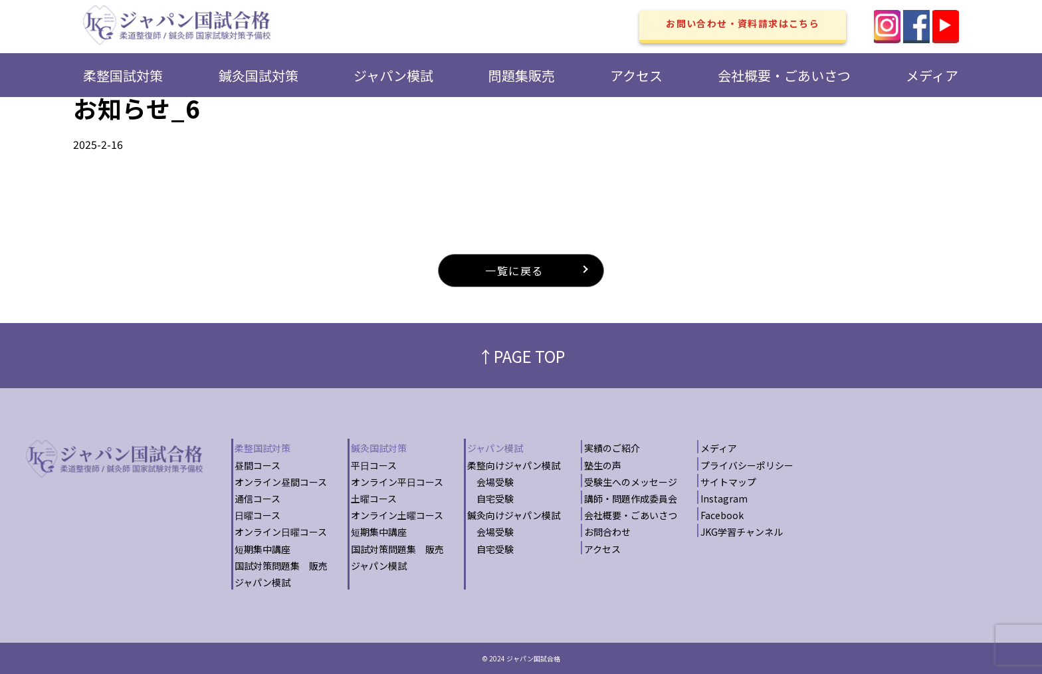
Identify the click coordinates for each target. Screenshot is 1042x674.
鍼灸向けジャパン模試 (513, 515)
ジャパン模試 (393, 75)
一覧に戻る (514, 271)
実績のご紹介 (612, 448)
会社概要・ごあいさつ (784, 75)
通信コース (257, 498)
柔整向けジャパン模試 (513, 465)
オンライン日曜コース (281, 531)
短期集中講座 (262, 549)
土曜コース (374, 498)
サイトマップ (728, 482)
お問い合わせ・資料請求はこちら (742, 23)
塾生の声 (602, 465)
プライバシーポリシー (746, 465)
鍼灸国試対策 (258, 75)
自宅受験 (490, 498)
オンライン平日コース (397, 482)
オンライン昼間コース (281, 482)
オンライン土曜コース (397, 515)
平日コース (374, 465)
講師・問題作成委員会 (630, 498)
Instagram (724, 498)
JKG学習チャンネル (741, 531)
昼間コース (257, 465)
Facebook (722, 515)
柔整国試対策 (123, 75)
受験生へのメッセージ (630, 482)
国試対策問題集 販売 (281, 565)
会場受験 (490, 482)
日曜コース (257, 515)
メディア (932, 75)
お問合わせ (607, 531)
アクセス (636, 75)
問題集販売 (521, 75)
